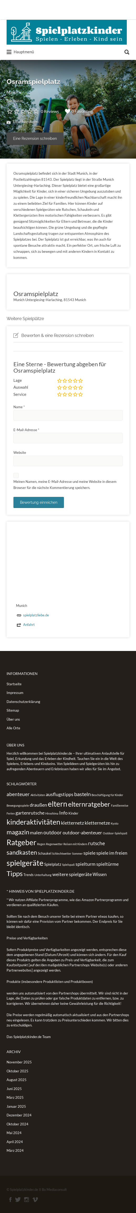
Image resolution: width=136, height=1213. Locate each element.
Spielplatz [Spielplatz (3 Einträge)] (52, 864)
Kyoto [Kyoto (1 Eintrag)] (114, 823)
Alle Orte (13, 728)
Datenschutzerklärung (23, 702)
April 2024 (15, 1142)
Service (19, 394)
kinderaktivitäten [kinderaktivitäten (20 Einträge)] (33, 822)
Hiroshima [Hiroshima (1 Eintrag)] (51, 813)
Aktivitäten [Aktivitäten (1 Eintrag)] (38, 795)
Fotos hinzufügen (22, 122)
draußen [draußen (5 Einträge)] (38, 805)
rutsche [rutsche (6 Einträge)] (96, 843)
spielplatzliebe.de (36, 615)
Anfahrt (29, 624)
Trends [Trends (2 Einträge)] (28, 875)
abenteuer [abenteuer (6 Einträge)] (18, 794)
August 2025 (17, 1080)
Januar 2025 (16, 1106)
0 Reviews (50, 111)
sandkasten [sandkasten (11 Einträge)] (22, 852)
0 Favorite (77, 111)
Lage (17, 380)
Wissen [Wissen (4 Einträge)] (100, 874)
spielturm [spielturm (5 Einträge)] (85, 864)
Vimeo (35, 1199)
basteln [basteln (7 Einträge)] (82, 794)
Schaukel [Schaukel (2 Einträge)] (44, 853)
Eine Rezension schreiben (35, 138)
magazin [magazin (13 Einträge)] (18, 832)
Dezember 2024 (19, 1115)
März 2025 (15, 1097)
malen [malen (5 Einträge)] (36, 832)
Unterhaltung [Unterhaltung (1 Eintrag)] (43, 875)
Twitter (18, 1199)
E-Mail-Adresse (26, 430)
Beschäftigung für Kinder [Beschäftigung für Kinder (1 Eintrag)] (107, 795)
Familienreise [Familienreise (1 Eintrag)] (119, 805)
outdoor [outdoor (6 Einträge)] (52, 832)
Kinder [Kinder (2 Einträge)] (73, 813)
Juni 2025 (14, 1089)
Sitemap (13, 710)
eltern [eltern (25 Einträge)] (57, 803)
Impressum (15, 693)
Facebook (10, 1199)
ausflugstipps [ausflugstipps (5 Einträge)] (59, 794)
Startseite (14, 684)
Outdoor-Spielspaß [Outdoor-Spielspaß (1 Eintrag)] (115, 833)
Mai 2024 (14, 1133)
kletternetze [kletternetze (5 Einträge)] (97, 823)
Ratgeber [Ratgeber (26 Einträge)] (21, 842)
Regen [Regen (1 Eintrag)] (41, 844)
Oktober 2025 (17, 1071)
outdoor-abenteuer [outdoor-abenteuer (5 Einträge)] (82, 832)
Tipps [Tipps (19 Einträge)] (15, 873)
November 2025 (19, 1062)
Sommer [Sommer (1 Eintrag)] (77, 853)
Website (19, 452)
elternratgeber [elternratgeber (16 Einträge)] (89, 804)
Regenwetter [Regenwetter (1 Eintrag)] (54, 844)
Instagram (26, 1199)
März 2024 (15, 1150)
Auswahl (20, 387)
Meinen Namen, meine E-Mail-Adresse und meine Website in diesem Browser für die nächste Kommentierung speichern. (65, 484)
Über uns (13, 719)
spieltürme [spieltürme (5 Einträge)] (107, 864)
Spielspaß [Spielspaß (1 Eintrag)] (68, 864)
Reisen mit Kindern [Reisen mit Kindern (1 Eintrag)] (75, 844)
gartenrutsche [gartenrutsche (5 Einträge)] (30, 813)
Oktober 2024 (17, 1124)
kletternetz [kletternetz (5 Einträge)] (72, 823)
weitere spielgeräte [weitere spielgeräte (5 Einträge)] (72, 874)
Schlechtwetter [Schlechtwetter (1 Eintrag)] (61, 853)
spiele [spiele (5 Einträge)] (89, 853)
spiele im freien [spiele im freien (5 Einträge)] (111, 853)
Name (19, 407)
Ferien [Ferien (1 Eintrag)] (11, 813)
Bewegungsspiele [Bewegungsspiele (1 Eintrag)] (18, 805)
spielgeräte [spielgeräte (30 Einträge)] (25, 862)
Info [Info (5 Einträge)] (63, 813)
